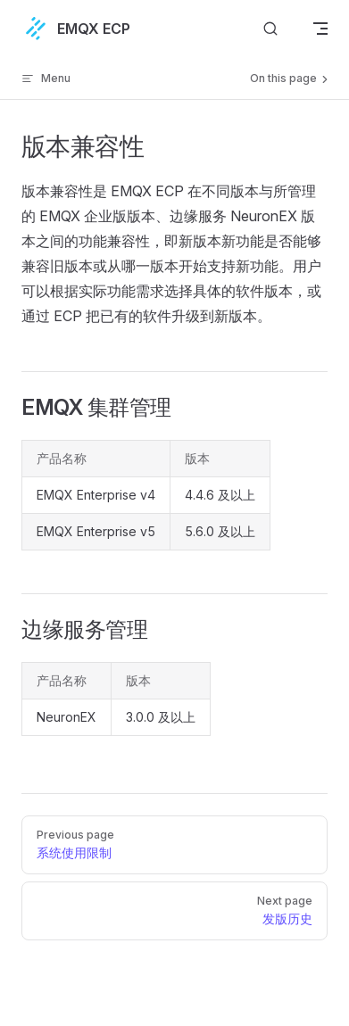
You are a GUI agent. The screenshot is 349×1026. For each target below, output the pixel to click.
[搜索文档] (270, 28)
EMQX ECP (75, 28)
